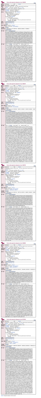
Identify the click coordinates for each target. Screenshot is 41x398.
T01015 (19, 4)
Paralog (10, 102)
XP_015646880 (15, 189)
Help (34, 84)
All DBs (7, 27)
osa (6, 8)
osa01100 (7, 91)
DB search (13, 111)
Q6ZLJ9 (16, 190)
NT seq (11, 44)
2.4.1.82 (21, 7)
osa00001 (18, 12)
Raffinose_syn (11, 23)
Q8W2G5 (11, 267)
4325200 (13, 25)
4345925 (13, 265)
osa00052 (7, 90)
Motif (6, 24)
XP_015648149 (15, 266)
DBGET (2, 396)
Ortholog (7, 102)
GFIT (13, 102)
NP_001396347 (15, 26)
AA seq (10, 111)
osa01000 (13, 16)
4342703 (13, 188)
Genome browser (8, 29)
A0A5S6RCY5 (15, 267)
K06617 (7, 7)
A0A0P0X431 (12, 190)
